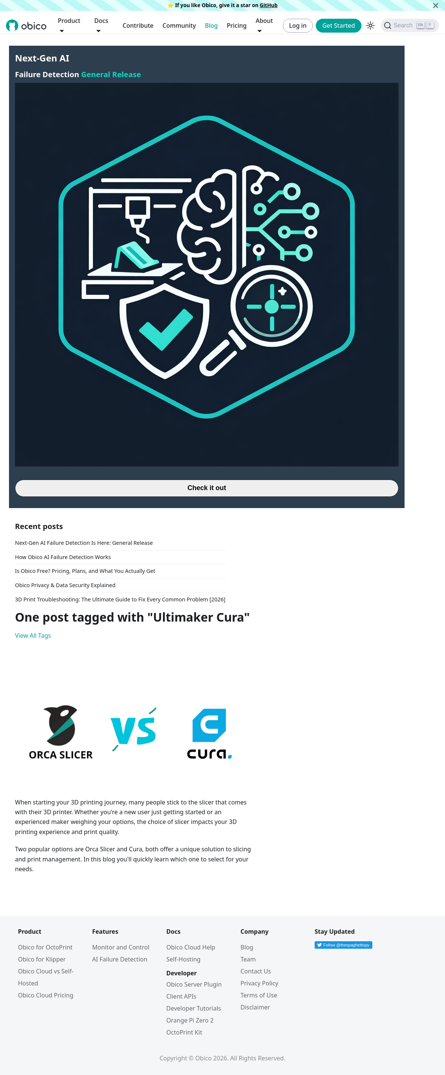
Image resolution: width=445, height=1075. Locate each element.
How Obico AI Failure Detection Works (63, 557)
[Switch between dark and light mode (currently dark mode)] (370, 25)
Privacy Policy (259, 983)
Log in (298, 25)
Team (248, 959)
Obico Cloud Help (190, 947)
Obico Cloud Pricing (45, 995)
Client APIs (181, 996)
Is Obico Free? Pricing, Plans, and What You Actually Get (85, 570)
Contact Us (255, 971)
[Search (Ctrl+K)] (410, 25)
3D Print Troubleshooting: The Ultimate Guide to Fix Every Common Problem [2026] (120, 599)
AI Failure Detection (119, 959)
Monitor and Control (120, 947)
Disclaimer (255, 1007)
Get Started (338, 25)
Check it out (206, 488)
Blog (211, 25)
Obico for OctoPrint (45, 947)
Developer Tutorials (193, 1008)
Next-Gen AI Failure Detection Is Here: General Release (84, 542)
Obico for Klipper (42, 959)
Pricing (236, 25)
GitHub (269, 5)
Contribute (137, 25)
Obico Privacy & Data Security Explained (65, 585)
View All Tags (33, 635)
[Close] (435, 5)
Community (179, 25)
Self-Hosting (183, 959)
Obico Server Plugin (194, 984)
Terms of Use (258, 995)
